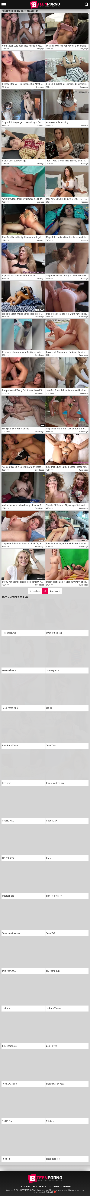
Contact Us (24, 1187)
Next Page (55, 590)
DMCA (34, 1187)
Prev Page (35, 590)
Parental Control (62, 1187)
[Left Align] (4, 4)
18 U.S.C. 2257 (45, 1187)
